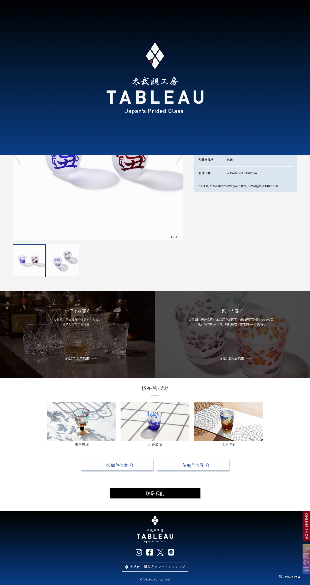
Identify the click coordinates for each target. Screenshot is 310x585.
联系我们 (155, 493)
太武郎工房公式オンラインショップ (157, 566)
